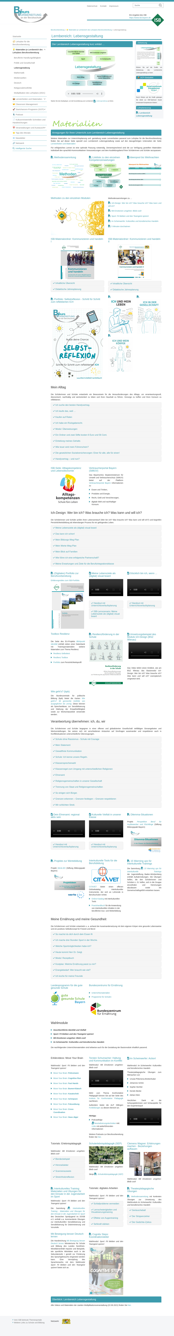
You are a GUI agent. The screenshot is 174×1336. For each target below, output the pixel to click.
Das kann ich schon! (64, 534)
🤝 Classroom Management (25, 104)
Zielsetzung (142, 43)
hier (99, 1137)
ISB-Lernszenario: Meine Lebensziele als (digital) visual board (105, 613)
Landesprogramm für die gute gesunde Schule (66, 986)
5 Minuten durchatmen (121, 226)
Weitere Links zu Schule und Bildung (29, 1323)
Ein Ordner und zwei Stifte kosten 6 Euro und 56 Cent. (80, 435)
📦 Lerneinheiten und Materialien (27, 99)
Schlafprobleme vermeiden (105, 1203)
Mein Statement (62, 745)
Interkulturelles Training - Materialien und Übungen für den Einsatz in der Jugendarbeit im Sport (68, 1211)
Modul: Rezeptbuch (63, 958)
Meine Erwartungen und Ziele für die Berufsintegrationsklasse (83, 564)
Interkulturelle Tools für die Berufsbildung (103, 862)
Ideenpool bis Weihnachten (144, 157)
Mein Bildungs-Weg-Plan (66, 540)
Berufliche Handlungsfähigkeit (27, 58)
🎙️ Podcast (18, 114)
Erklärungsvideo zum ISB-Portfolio (65, 580)
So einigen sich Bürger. (65, 793)
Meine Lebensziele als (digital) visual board (74, 528)
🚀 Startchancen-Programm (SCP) (28, 109)
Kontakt (103, 6)
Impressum (113, 6)
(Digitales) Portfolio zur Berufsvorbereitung (65, 574)
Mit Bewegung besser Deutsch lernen (67, 1235)
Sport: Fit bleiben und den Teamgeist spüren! (130, 216)
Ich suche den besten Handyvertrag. (71, 405)
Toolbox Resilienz (60, 634)
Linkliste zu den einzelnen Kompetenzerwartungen (104, 158)
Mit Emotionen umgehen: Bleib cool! (127, 211)
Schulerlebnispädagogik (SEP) (105, 1143)
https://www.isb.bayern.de (140, 18)
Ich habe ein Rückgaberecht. (68, 423)
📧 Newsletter (19, 138)
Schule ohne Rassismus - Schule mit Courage (76, 739)
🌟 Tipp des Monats (21, 133)
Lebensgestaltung (22, 68)
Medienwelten (20, 78)
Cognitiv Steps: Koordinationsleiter (99, 1235)
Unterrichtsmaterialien (101, 993)
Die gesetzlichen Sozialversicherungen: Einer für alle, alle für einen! (86, 453)
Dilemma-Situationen (142, 814)
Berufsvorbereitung (57, 30)
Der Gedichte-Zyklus (140, 1222)
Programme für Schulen (101, 997)
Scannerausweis (62, 1171)
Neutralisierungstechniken (105, 1123)
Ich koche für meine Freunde (68, 976)
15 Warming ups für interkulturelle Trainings (139, 862)
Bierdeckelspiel (61, 1159)
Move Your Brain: (66, 1073)
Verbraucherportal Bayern (100, 483)
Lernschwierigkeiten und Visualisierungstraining (104, 1211)
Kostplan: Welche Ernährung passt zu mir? (74, 964)
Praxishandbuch (98, 905)
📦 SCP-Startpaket (145, 77)
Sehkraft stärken (100, 1224)
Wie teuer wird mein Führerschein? (71, 447)
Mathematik (19, 73)
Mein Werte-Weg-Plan (64, 546)
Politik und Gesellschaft (24, 63)
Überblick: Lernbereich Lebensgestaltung (74, 1299)
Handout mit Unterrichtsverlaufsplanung (104, 604)
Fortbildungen (95, 1108)
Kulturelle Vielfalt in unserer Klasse (105, 816)
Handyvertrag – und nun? (66, 459)
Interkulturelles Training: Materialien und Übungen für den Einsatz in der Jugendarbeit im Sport (68, 1192)
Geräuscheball (137, 1210)
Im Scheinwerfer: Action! (143, 1058)
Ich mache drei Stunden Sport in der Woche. (75, 940)
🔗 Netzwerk (18, 143)
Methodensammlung (65, 157)
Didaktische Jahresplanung (67, 289)
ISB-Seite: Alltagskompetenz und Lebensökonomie (66, 469)
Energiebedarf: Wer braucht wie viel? (72, 970)
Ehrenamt (59, 775)
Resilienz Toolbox (60, 657)
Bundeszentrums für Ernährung (106, 985)
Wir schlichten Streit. (64, 805)
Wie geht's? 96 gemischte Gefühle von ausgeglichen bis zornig (68, 701)
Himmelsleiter (60, 1165)
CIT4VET (93, 887)
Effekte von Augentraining (104, 1218)
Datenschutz (92, 6)
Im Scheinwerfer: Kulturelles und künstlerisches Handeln (135, 221)
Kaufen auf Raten (62, 417)
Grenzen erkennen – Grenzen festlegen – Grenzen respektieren (84, 799)
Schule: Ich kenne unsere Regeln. (70, 757)
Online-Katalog (98, 899)
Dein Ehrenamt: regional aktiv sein (65, 816)
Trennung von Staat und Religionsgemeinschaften (78, 787)
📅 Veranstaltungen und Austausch (28, 128)
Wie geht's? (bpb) (60, 691)
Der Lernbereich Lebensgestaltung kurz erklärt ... (78, 44)
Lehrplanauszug (144, 108)
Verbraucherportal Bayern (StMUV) (102, 469)
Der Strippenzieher (139, 1216)
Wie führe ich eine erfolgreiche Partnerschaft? (76, 558)
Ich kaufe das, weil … (64, 411)
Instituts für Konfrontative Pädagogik (106, 1098)
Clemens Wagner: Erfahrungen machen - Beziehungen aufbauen (143, 1146)
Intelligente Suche (24, 148)
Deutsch (17, 83)
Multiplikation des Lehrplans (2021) (29, 93)
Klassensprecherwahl (64, 763)
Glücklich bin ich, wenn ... (143, 573)
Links (94, 1126)
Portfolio (56, 662)
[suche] (145, 5)
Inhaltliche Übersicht (64, 283)
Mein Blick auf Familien (65, 552)
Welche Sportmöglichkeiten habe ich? (72, 946)
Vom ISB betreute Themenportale (28, 1320)
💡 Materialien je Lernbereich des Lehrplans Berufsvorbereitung (89, 30)
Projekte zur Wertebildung (68, 861)
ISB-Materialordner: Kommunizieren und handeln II (134, 240)
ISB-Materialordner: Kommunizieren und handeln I (77, 240)
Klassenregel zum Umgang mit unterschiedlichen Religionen (83, 769)
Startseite (17, 36)
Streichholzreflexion (63, 1177)
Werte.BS (62, 868)
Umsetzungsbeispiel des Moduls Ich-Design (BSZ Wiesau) (141, 637)
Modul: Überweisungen (65, 429)
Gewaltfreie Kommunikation (67, 751)
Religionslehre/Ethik (23, 88)
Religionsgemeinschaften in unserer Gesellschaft (77, 781)
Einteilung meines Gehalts (66, 441)
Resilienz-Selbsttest (61, 653)
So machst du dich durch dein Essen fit (72, 934)
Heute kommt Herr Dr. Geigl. (67, 952)
